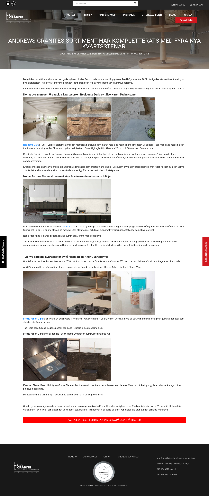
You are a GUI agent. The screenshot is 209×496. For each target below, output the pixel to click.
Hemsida (87, 15)
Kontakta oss (178, 5)
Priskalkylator (186, 20)
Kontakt (188, 15)
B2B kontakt (196, 5)
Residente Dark (31, 144)
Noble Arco (67, 226)
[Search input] (103, 3)
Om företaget (107, 15)
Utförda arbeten (152, 15)
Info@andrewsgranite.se (184, 458)
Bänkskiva (128, 15)
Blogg (172, 15)
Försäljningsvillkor (128, 457)
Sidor (62, 54)
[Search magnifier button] (135, 3)
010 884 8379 (163, 469)
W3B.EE (126, 485)
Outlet (71, 15)
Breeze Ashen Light (33, 318)
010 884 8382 (163, 475)
